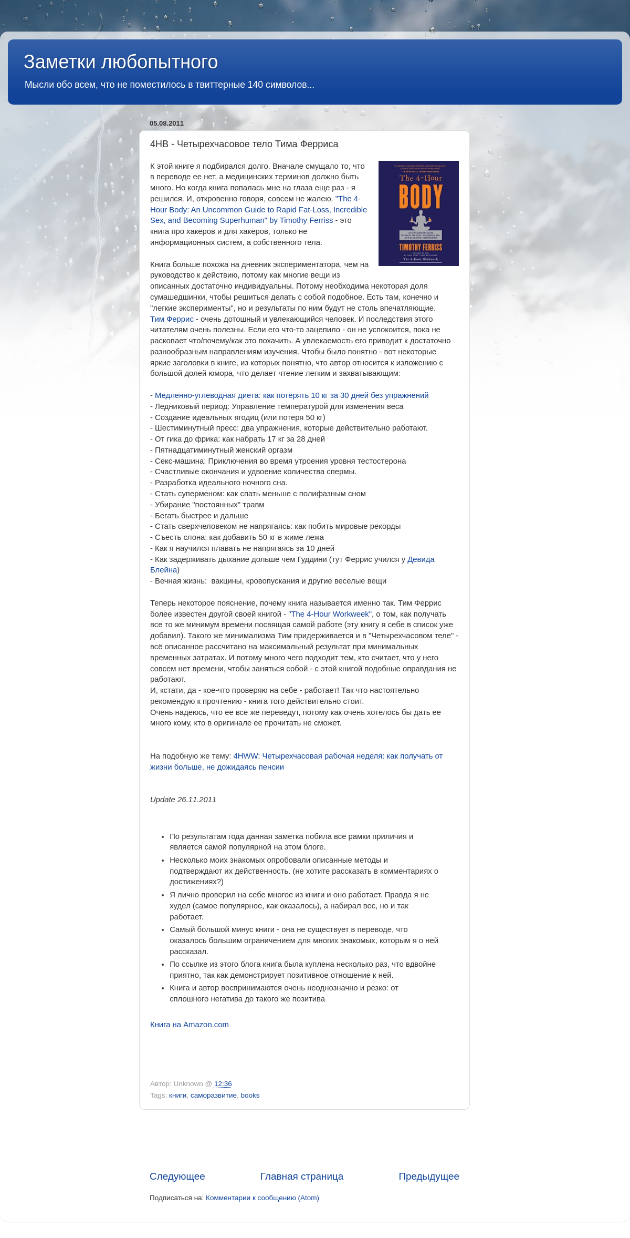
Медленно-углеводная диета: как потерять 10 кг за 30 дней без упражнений (292, 395)
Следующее (177, 1176)
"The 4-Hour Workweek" (330, 614)
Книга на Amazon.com (189, 1024)
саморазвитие (214, 1095)
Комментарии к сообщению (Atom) (262, 1198)
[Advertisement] (304, 1139)
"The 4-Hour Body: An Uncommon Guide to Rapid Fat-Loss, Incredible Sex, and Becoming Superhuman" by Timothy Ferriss (258, 210)
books (249, 1095)
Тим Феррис (172, 319)
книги (177, 1095)
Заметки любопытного (121, 62)
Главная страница (302, 1176)
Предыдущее (428, 1176)
